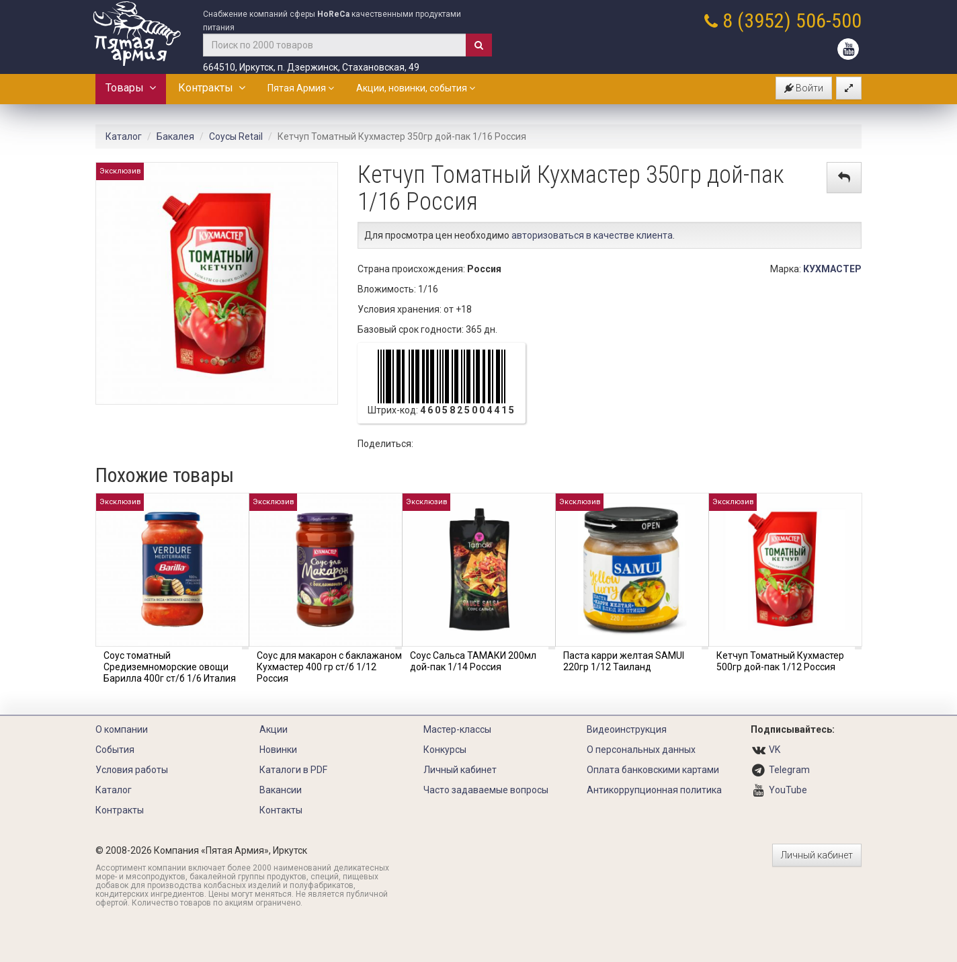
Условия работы (131, 769)
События (114, 749)
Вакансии (280, 790)
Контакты (280, 810)
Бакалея (175, 136)
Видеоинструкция (627, 729)
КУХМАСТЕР (832, 269)
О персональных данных (641, 749)
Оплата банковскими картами (653, 769)
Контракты (211, 87)
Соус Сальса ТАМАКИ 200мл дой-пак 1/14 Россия (473, 661)
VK (774, 749)
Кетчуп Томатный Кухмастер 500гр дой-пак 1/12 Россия (780, 661)
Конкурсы (444, 749)
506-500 (829, 20)
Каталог (124, 136)
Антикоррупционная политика (654, 790)
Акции (273, 729)
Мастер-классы (457, 729)
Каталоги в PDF (293, 769)
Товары (131, 87)
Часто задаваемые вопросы (485, 790)
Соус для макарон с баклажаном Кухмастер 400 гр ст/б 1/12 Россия (329, 667)
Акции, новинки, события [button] (415, 88)
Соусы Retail (236, 136)
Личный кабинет (460, 769)
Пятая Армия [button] (300, 88)
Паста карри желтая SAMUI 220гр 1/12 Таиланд (623, 661)
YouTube (788, 790)
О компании (121, 729)
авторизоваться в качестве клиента (592, 235)
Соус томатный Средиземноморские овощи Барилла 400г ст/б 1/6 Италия (169, 667)
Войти (803, 88)
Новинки (278, 749)
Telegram (789, 769)
